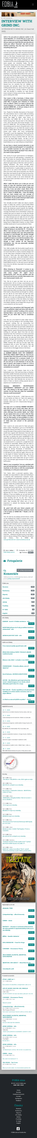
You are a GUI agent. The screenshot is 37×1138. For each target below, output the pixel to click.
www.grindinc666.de (10, 539)
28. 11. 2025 (6, 743)
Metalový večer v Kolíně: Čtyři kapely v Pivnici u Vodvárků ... (16, 829)
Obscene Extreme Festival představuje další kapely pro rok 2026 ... (17, 821)
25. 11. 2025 (6, 721)
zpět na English (6, 18)
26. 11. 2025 (6, 732)
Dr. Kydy (18, 1121)
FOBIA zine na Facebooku (18, 1130)
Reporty (18, 1113)
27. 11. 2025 (6, 737)
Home (18, 1090)
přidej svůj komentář (25, 570)
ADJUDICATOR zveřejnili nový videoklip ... (15, 835)
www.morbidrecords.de (23, 539)
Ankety (18, 1117)
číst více (31, 623)
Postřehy (18, 1119)
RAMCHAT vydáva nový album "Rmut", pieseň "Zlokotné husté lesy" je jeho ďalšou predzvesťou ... (17, 849)
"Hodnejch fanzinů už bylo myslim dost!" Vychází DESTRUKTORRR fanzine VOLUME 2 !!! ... (17, 841)
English (18, 1123)
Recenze (18, 1108)
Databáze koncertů (18, 1094)
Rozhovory (18, 1110)
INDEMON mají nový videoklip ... (12, 815)
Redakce (18, 1100)
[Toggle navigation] (33, 4)
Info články (18, 1115)
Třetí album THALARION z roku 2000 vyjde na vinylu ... (18, 778)
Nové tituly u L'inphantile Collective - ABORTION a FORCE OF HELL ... (17, 790)
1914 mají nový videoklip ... (10, 804)
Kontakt (18, 1096)
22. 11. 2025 (6, 710)
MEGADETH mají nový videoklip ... (12, 809)
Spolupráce (18, 1098)
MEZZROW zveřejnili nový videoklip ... (13, 784)
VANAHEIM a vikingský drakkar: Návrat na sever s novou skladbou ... (17, 797)
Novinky (18, 1092)
